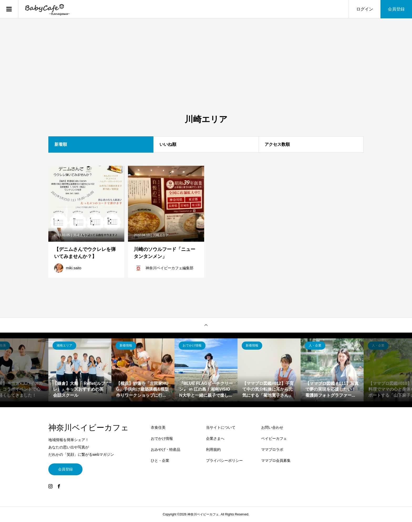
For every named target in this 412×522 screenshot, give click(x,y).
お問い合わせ (272, 427)
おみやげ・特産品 (165, 449)
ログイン (364, 9)
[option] (79, 369)
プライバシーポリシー (224, 460)
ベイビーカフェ (274, 438)
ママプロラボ (272, 449)
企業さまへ (215, 438)
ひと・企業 (160, 460)
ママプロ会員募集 (276, 460)
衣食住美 (158, 427)
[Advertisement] (206, 74)
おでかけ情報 (162, 438)
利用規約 (213, 449)
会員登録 (396, 9)
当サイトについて (220, 427)
